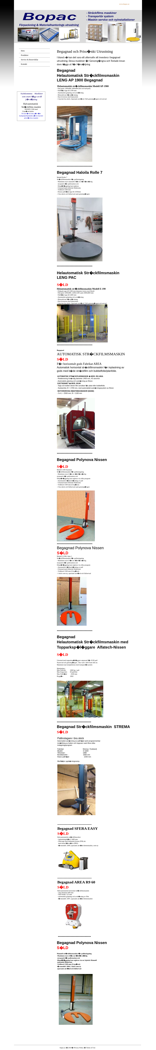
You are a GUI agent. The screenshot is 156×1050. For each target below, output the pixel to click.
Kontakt (24, 64)
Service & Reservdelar (29, 60)
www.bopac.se (124, 4)
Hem (22, 51)
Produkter (24, 55)
